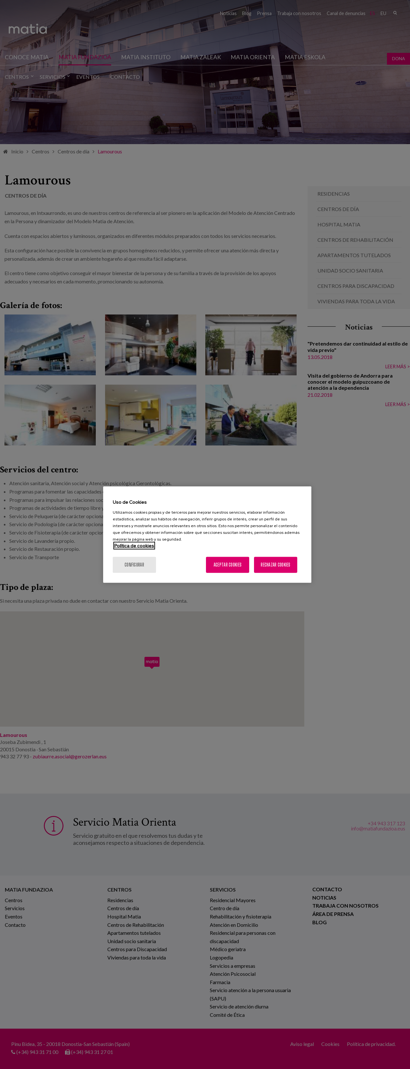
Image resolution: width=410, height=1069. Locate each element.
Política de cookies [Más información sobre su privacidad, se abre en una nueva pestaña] (134, 545)
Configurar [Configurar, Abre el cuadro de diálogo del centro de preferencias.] (134, 564)
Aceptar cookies (228, 564)
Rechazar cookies (275, 564)
